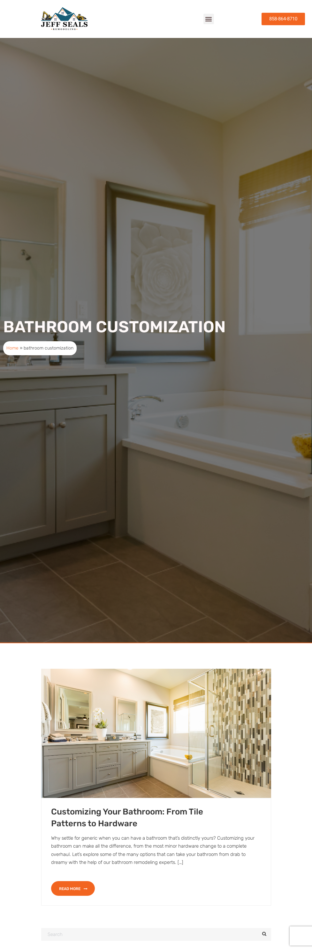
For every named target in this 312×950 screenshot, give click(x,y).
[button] (208, 19)
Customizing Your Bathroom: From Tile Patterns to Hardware (127, 830)
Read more (73, 901)
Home (12, 361)
